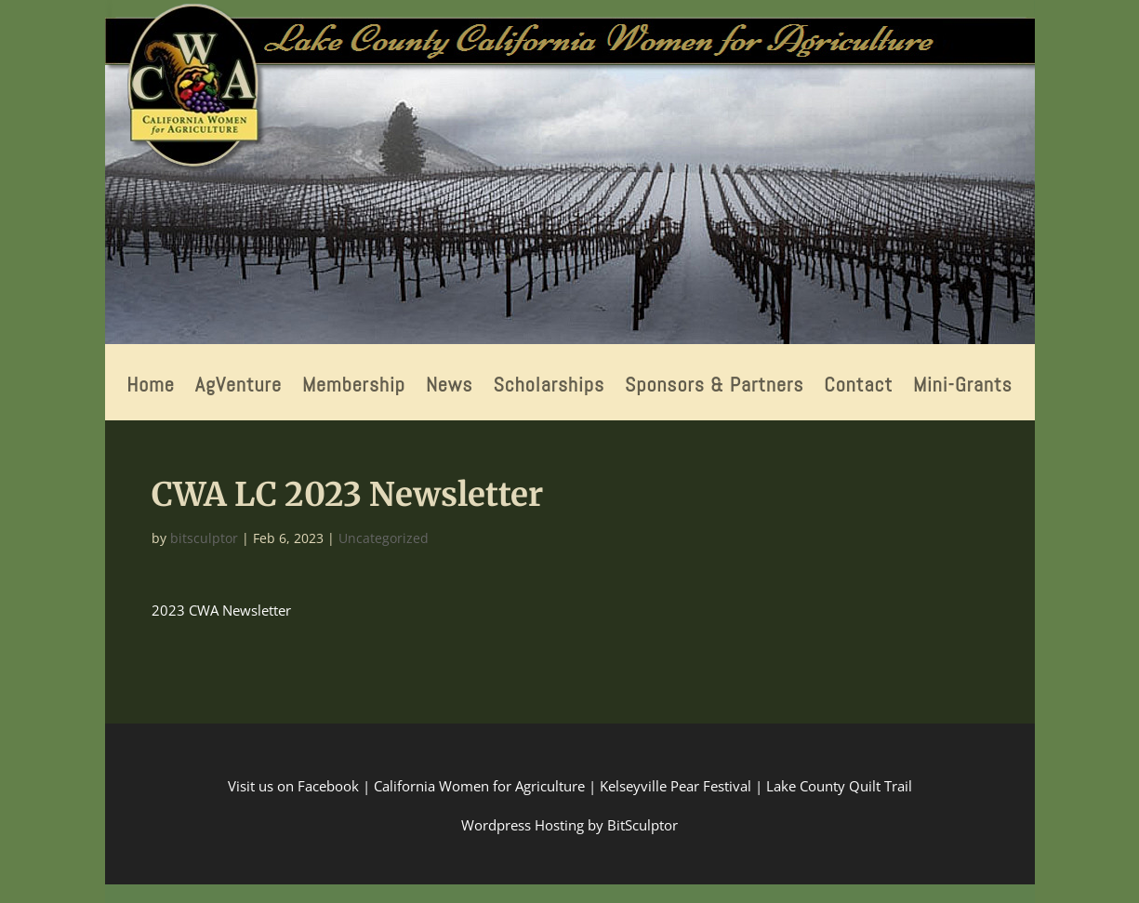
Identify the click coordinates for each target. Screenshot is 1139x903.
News (449, 387)
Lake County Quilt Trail (839, 786)
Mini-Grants (963, 387)
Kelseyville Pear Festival (675, 786)
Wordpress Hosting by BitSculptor (569, 825)
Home (150, 387)
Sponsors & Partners (714, 387)
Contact (858, 387)
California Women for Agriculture (479, 786)
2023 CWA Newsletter (221, 610)
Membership (353, 387)
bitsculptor (204, 538)
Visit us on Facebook (293, 786)
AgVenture (238, 387)
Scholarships (548, 387)
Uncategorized (383, 538)
